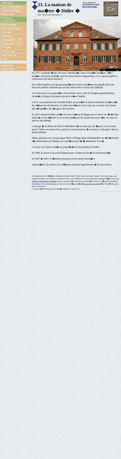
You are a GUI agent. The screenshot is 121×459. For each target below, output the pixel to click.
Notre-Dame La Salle (92, 184)
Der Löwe (7, 32)
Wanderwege (8, 51)
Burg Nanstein (9, 24)
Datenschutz (8, 69)
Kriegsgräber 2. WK (12, 43)
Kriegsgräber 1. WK (12, 40)
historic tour (8, 14)
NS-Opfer (7, 47)
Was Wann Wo (9, 55)
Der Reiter (7, 36)
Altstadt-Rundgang (11, 10)
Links (4, 59)
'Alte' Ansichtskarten (12, 6)
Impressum (7, 65)
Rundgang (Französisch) (8, 19)
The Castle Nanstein (12, 28)
